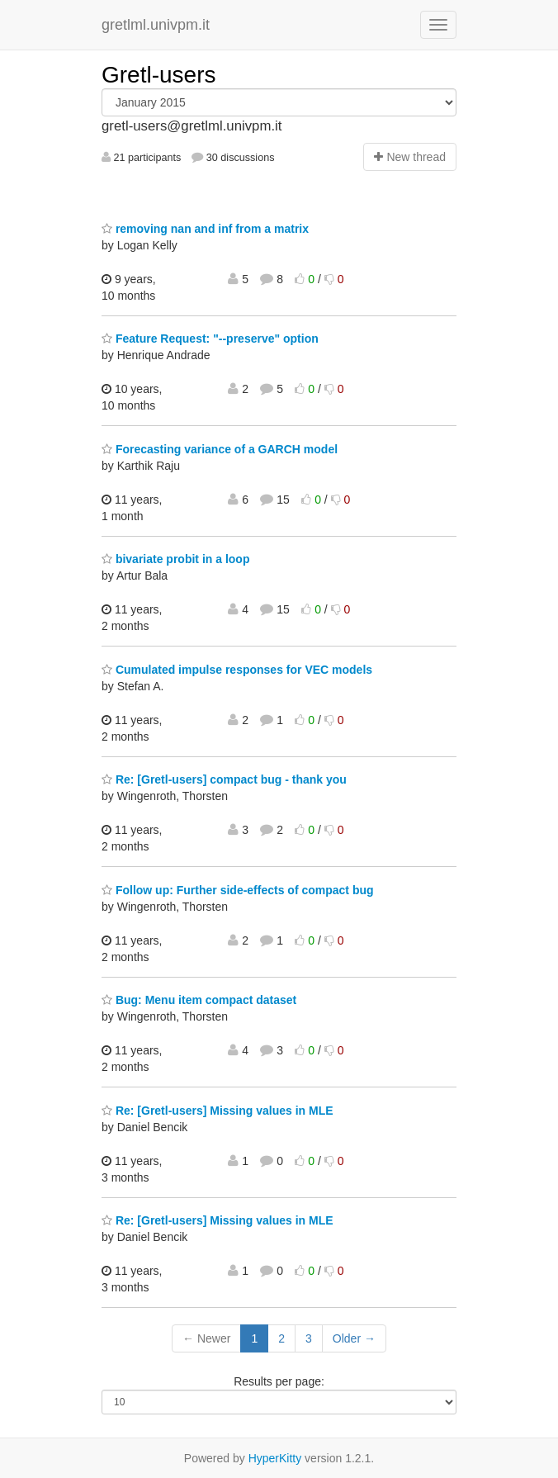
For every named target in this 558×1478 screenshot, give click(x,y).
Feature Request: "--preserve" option (210, 338)
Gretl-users (158, 75)
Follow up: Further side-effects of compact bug (238, 890)
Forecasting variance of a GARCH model (220, 449)
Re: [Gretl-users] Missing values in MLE (217, 1110)
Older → (354, 1338)
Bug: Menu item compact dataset (199, 1000)
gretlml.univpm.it (156, 25)
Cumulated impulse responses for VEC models (237, 669)
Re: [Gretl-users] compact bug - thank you (224, 779)
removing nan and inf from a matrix (205, 228)
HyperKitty (275, 1458)
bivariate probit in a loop (175, 559)
